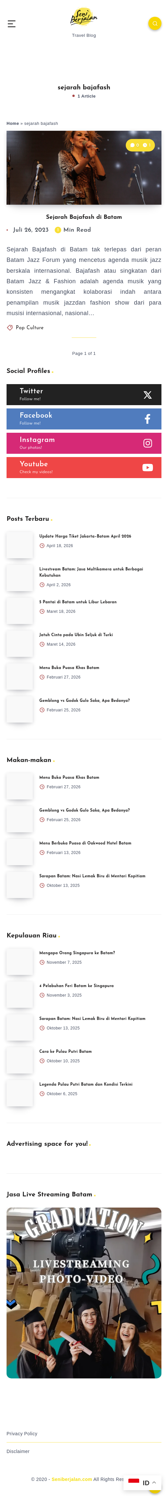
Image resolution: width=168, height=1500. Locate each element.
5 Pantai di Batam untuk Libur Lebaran (78, 602)
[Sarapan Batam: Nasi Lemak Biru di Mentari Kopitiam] (20, 885)
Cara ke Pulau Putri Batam (65, 1052)
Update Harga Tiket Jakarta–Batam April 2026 (85, 537)
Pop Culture (30, 328)
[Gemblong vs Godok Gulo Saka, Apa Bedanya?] (20, 709)
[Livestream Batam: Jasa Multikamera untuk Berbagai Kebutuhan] (20, 578)
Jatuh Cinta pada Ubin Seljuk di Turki (76, 635)
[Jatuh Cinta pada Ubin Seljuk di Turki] (20, 644)
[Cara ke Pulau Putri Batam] (20, 1060)
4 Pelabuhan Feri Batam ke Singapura (76, 986)
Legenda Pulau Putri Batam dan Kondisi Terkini (86, 1085)
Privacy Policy (22, 1433)
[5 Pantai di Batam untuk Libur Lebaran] (20, 611)
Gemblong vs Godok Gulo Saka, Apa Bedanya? (84, 701)
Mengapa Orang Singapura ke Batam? (77, 953)
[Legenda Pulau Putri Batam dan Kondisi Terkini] (20, 1093)
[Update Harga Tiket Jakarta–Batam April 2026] (20, 545)
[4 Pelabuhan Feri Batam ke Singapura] (20, 994)
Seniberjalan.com (72, 1479)
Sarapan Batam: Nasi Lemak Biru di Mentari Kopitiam (92, 876)
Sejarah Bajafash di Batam (84, 217)
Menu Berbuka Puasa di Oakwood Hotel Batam (85, 843)
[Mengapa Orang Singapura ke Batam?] (20, 962)
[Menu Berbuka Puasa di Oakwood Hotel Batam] (20, 852)
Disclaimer (18, 1451)
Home (13, 123)
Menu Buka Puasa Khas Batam (69, 668)
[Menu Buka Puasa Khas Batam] (20, 676)
